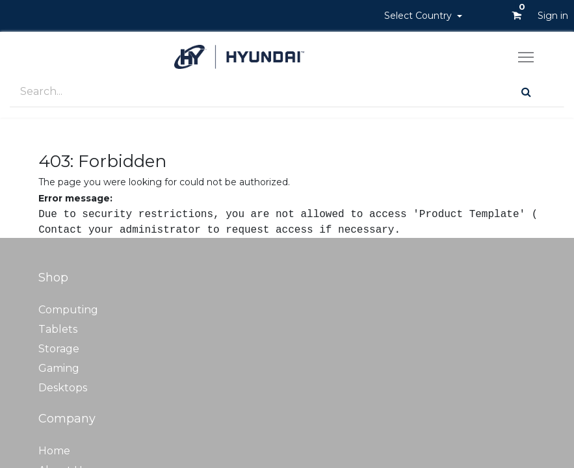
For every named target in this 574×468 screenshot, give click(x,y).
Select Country (419, 15)
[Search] (526, 92)
